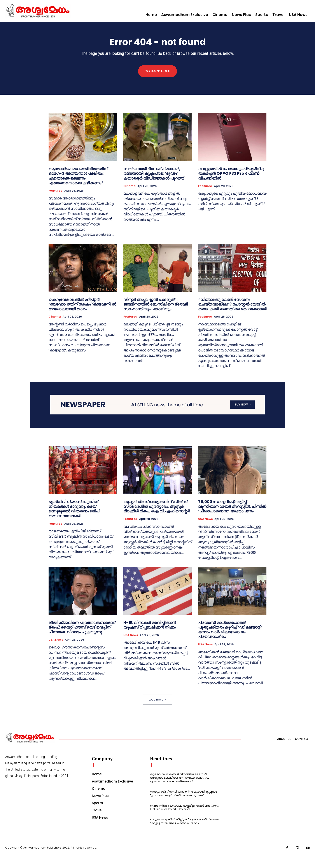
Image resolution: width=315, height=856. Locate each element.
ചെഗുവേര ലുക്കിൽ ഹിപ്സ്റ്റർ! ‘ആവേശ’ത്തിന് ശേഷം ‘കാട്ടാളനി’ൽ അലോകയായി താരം (82, 304)
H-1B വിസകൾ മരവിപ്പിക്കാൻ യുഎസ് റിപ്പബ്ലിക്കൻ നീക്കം (149, 625)
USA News (205, 519)
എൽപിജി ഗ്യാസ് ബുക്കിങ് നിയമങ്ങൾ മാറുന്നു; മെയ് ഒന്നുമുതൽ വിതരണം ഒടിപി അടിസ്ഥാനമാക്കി (74, 509)
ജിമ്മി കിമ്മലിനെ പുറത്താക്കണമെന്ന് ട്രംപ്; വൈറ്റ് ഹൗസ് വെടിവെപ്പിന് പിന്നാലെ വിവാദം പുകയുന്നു (82, 627)
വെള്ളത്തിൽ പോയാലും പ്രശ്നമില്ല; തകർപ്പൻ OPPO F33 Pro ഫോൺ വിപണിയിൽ (231, 173)
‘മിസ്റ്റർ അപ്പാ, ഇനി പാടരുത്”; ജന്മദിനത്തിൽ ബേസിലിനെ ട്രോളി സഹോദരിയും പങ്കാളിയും (155, 304)
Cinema (129, 186)
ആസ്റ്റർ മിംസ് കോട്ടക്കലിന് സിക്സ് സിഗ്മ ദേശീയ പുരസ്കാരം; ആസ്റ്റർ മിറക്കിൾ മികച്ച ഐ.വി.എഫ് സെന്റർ (156, 506)
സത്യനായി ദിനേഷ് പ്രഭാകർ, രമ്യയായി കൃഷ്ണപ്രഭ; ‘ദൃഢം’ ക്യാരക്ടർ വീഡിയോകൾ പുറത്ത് (153, 173)
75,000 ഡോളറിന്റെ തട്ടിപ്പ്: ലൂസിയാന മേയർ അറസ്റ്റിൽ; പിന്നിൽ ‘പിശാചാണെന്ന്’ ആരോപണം (232, 506)
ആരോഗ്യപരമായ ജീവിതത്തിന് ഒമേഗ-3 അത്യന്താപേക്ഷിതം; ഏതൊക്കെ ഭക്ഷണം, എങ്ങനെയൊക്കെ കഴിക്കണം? (78, 176)
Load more (157, 700)
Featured (56, 191)
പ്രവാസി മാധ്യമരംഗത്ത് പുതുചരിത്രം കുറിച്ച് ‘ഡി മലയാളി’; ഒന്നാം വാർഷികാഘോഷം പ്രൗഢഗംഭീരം (231, 630)
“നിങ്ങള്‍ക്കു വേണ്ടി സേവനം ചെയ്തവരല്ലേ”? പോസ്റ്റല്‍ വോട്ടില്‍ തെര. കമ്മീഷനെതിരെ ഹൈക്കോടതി (232, 304)
